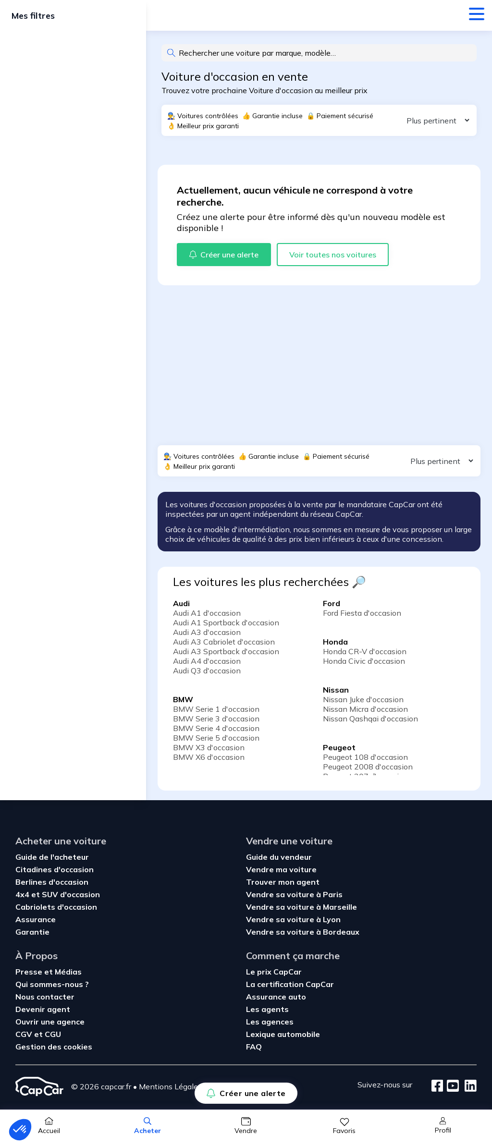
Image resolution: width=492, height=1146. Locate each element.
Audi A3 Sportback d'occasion (226, 651)
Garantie (32, 932)
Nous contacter (44, 996)
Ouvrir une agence (50, 1021)
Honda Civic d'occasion (364, 661)
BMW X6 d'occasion (209, 757)
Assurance (35, 919)
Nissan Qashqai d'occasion (370, 718)
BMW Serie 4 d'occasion (216, 728)
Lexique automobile (283, 1034)
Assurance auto (276, 996)
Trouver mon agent (283, 882)
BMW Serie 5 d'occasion (216, 738)
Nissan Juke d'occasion (363, 699)
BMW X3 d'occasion (209, 747)
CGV (24, 1034)
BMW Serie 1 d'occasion (216, 709)
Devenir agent (42, 1009)
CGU (53, 1034)
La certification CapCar (290, 984)
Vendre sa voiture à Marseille (301, 907)
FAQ (254, 1046)
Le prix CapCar (274, 971)
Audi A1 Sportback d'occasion (226, 622)
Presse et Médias (48, 971)
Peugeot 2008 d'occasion (368, 766)
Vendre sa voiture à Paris (294, 894)
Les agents (267, 1009)
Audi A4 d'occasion (207, 661)
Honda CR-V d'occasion (364, 651)
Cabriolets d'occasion (56, 907)
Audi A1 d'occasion (207, 613)
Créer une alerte (245, 1093)
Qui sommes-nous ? (52, 984)
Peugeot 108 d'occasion (365, 757)
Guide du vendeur (279, 857)
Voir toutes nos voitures (332, 254)
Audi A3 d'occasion (207, 632)
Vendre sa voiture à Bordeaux (302, 932)
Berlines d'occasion (51, 882)
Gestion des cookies (53, 1046)
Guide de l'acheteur (52, 857)
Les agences (270, 1021)
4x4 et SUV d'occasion (57, 894)
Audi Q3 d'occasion (207, 670)
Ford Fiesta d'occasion (362, 613)
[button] (20, 1129)
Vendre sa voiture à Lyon (293, 919)
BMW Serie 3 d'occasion (216, 718)
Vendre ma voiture (281, 869)
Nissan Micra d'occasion (365, 709)
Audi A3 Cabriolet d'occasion (224, 641)
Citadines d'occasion (54, 869)
